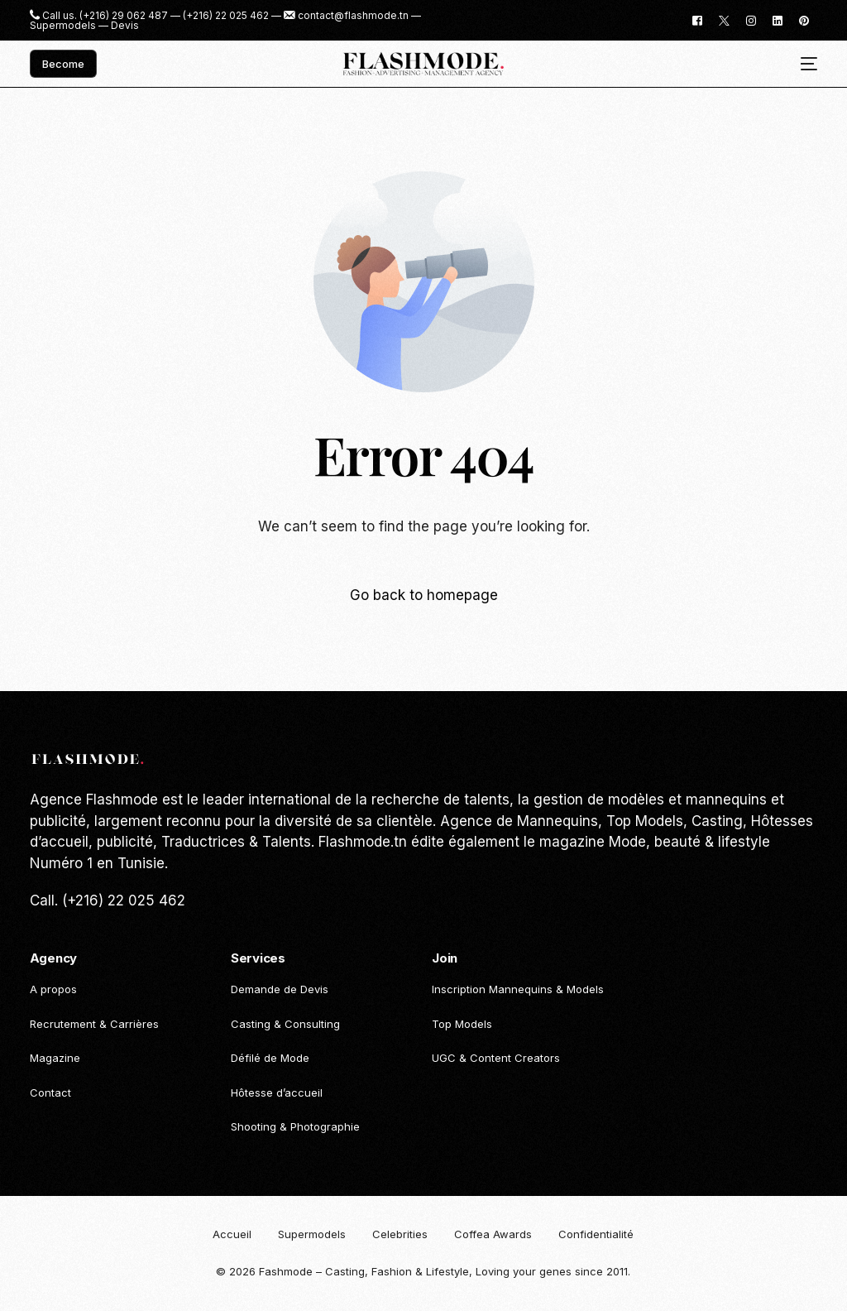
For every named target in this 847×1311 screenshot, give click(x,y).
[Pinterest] (804, 19)
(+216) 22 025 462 (226, 16)
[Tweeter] (724, 19)
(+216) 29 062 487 (123, 16)
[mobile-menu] (802, 64)
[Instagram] (751, 19)
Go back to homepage (424, 595)
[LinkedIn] (777, 19)
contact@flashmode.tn (353, 16)
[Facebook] (697, 19)
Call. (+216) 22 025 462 (107, 900)
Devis (125, 26)
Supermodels (63, 26)
